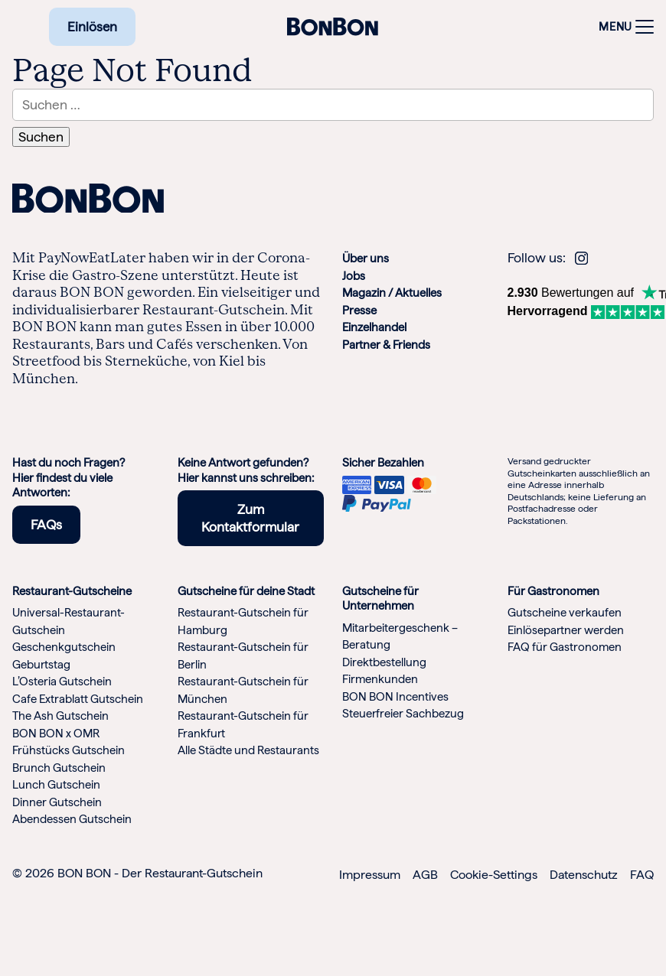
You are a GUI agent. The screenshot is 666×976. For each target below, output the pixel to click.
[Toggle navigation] (622, 27)
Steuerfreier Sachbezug (403, 714)
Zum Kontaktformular (250, 518)
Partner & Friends (386, 345)
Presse (359, 310)
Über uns (365, 258)
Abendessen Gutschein (72, 819)
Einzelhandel (374, 327)
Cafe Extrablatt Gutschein (77, 699)
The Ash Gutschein (60, 716)
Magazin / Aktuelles (392, 293)
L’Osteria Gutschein (62, 681)
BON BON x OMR (56, 733)
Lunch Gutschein (56, 785)
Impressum (369, 874)
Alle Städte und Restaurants (248, 750)
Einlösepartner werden (566, 630)
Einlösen (92, 26)
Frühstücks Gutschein (68, 750)
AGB (425, 874)
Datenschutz (584, 874)
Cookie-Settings (493, 874)
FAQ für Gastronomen (565, 647)
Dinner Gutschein (57, 802)
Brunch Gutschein (59, 768)
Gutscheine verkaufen (565, 613)
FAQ (642, 874)
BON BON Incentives (395, 697)
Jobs (353, 276)
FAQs (46, 524)
